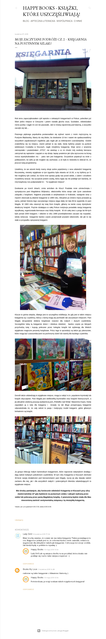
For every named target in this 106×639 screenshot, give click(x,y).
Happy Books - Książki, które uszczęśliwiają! (51, 11)
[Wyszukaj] (89, 7)
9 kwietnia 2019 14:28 (46, 569)
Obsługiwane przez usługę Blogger (53, 630)
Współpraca (64, 21)
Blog (26, 21)
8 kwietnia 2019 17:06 (41, 534)
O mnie (78, 21)
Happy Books (37, 549)
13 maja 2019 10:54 (51, 550)
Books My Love (30, 569)
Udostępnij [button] (19, 520)
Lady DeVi (27, 534)
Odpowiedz (28, 564)
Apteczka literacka (43, 21)
